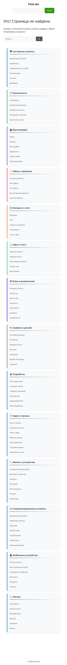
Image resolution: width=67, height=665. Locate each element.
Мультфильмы (15, 614)
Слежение (13, 623)
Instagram (13, 582)
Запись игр (14, 298)
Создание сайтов (16, 386)
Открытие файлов (17, 178)
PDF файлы (14, 183)
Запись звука (15, 433)
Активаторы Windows (18, 58)
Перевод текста (16, 257)
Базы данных (15, 396)
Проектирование (16, 406)
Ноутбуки (13, 479)
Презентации (15, 530)
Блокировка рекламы (18, 105)
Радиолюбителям (16, 401)
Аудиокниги (14, 151)
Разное (12, 628)
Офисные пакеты (16, 252)
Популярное (14, 604)
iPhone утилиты (16, 562)
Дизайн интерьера (17, 359)
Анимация (14, 354)
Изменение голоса (17, 452)
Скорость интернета (17, 225)
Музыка (13, 142)
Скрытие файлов (16, 198)
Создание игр (15, 318)
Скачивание (14, 230)
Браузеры (13, 215)
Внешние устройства (18, 474)
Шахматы (13, 313)
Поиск (49, 10)
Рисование (14, 340)
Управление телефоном (19, 572)
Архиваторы (14, 63)
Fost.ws (33, 4)
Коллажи (13, 349)
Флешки (13, 494)
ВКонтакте (14, 577)
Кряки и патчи (15, 609)
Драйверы (14, 83)
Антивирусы (14, 100)
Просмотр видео (16, 161)
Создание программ (17, 391)
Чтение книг (14, 266)
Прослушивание (16, 442)
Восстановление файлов (19, 193)
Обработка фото (16, 345)
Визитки (13, 618)
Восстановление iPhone (19, 567)
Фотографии (14, 147)
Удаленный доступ (17, 120)
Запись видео (15, 156)
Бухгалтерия (14, 271)
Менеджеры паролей (18, 115)
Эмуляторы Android (17, 521)
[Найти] (39, 39)
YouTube (13, 587)
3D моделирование (17, 335)
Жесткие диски (15, 489)
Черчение (13, 364)
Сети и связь (14, 235)
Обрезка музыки (16, 438)
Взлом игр (14, 303)
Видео (12, 137)
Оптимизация (15, 73)
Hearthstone (14, 308)
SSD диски (13, 484)
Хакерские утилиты (17, 110)
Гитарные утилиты (17, 428)
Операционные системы (19, 68)
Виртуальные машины (18, 516)
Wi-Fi (11, 220)
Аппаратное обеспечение (19, 469)
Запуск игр (14, 293)
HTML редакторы (16, 381)
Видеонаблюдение (17, 545)
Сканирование (15, 535)
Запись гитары (15, 423)
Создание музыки (16, 447)
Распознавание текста (18, 261)
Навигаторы (14, 540)
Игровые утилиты (16, 288)
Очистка (13, 78)
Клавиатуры (14, 499)
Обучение (13, 526)
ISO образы (14, 188)
